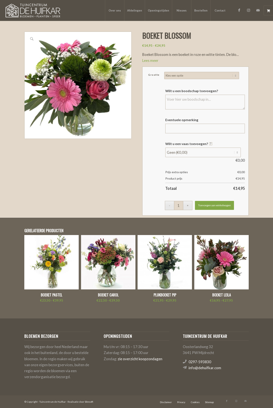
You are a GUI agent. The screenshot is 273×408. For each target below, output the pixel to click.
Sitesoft (89, 401)
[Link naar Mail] (258, 10)
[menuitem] (114, 10)
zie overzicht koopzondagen (140, 359)
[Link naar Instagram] (248, 10)
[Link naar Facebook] (239, 10)
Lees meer (150, 60)
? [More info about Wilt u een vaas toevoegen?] (210, 143)
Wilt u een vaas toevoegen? (188, 144)
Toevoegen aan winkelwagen (214, 205)
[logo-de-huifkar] (33, 10)
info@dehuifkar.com (205, 368)
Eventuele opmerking (181, 120)
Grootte (154, 74)
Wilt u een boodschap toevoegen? (191, 91)
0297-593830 (200, 362)
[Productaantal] (178, 205)
